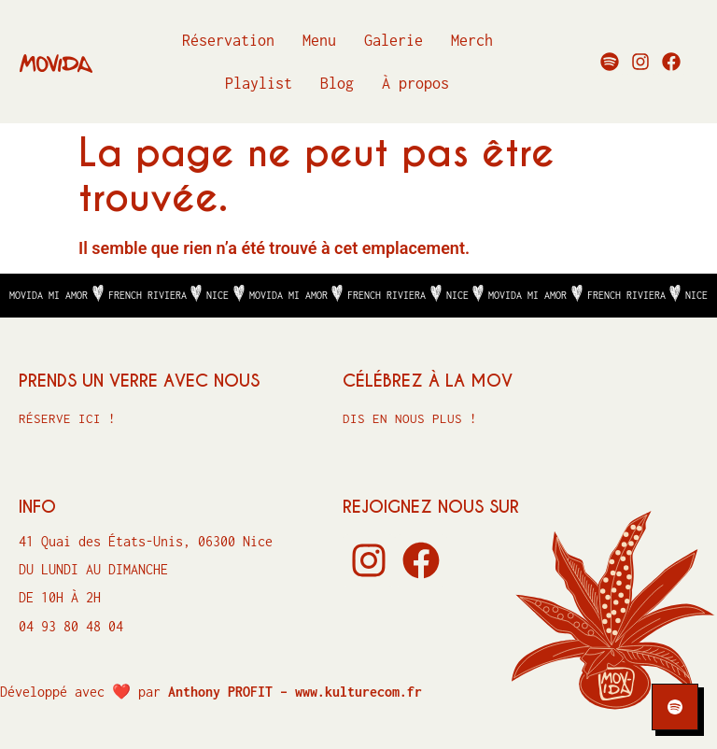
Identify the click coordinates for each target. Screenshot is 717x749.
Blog (337, 83)
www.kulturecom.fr (358, 692)
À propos (415, 83)
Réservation (228, 40)
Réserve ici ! (67, 418)
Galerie (393, 40)
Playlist (258, 83)
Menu (319, 40)
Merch (472, 40)
